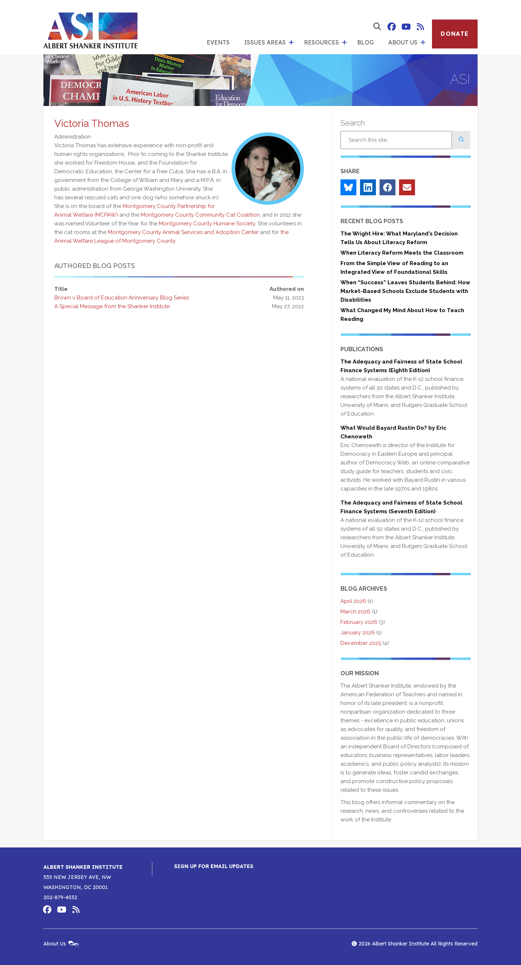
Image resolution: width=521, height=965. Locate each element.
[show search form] (377, 27)
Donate (455, 33)
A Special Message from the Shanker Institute (112, 306)
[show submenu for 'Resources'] (344, 42)
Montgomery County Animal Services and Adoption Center (183, 232)
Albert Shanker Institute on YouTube (406, 27)
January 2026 (357, 632)
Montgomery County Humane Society (207, 223)
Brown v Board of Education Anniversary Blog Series (121, 297)
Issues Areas (265, 42)
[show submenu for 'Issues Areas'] (291, 42)
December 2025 (360, 643)
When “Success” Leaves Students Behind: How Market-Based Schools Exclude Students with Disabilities (405, 291)
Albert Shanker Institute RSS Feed (420, 27)
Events (218, 42)
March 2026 (355, 611)
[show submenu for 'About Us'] (423, 42)
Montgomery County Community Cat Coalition (200, 215)
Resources (321, 42)
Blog (365, 42)
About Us (403, 42)
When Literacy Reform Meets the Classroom (401, 253)
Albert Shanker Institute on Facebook (391, 27)
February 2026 (358, 622)
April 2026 (353, 601)
